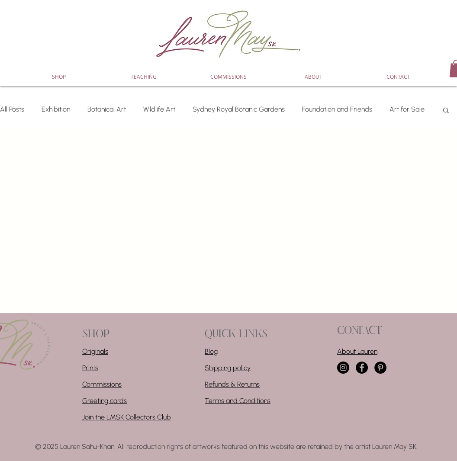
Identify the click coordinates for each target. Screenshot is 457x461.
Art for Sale (407, 109)
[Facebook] (362, 368)
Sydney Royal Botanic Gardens (239, 109)
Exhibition (56, 109)
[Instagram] (343, 368)
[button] (446, 110)
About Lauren (357, 351)
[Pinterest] (380, 368)
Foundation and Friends (337, 109)
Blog (211, 351)
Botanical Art (106, 109)
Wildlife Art (159, 109)
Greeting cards (104, 401)
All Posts (12, 109)
